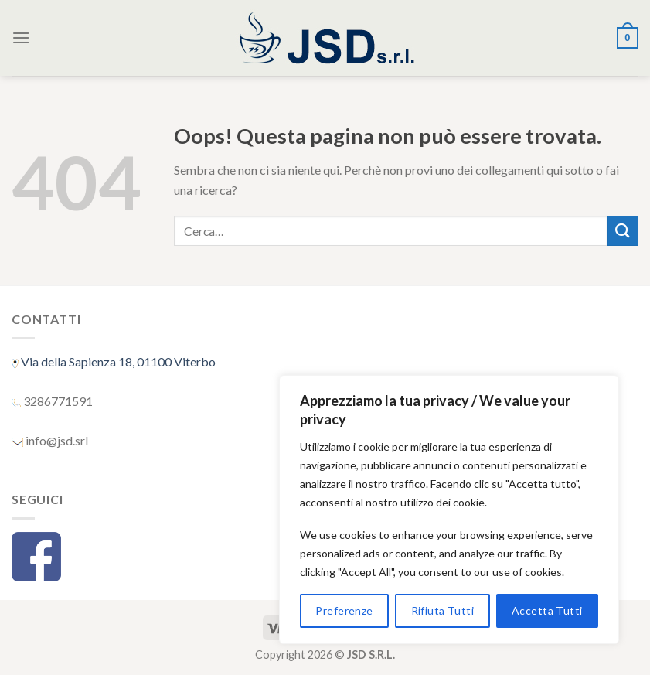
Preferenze (344, 610)
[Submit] (622, 231)
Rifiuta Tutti (442, 610)
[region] (449, 509)
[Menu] (21, 37)
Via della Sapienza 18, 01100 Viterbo (117, 361)
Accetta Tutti (547, 610)
